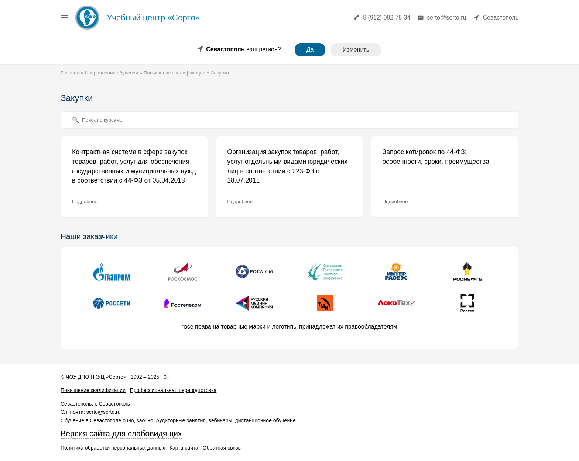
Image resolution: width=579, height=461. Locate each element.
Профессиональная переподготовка (173, 390)
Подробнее (84, 201)
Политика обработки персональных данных (113, 448)
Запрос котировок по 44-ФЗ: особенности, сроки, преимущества (436, 156)
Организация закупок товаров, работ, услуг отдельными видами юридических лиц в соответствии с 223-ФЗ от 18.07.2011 (287, 166)
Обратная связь (222, 448)
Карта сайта (183, 448)
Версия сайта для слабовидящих (121, 433)
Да (310, 49)
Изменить (356, 49)
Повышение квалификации (93, 390)
